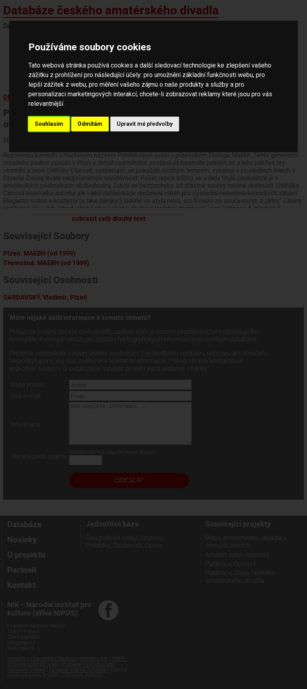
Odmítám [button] (90, 124)
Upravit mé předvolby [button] (145, 124)
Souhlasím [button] (49, 124)
